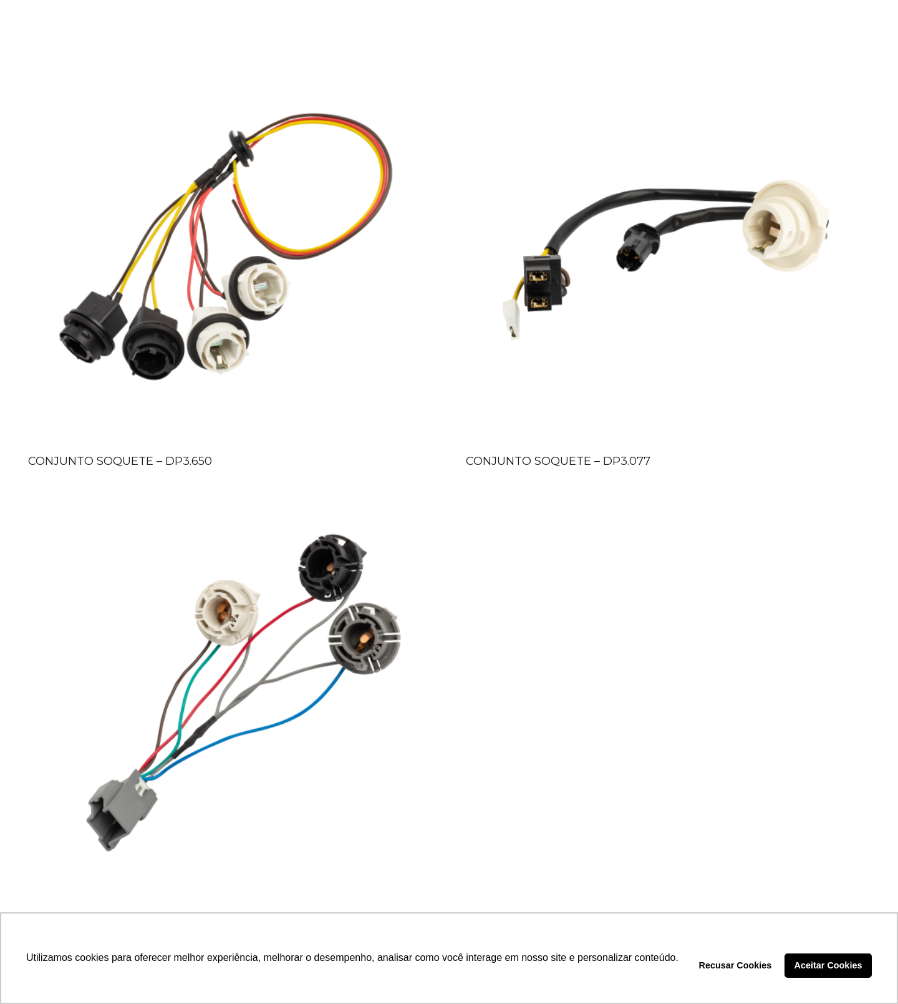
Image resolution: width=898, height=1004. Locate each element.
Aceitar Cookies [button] (828, 965)
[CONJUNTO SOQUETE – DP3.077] (668, 247)
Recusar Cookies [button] (735, 965)
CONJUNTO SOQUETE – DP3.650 (120, 461)
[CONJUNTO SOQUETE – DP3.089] (230, 704)
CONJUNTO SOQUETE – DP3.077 (558, 461)
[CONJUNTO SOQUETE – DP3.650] (230, 247)
